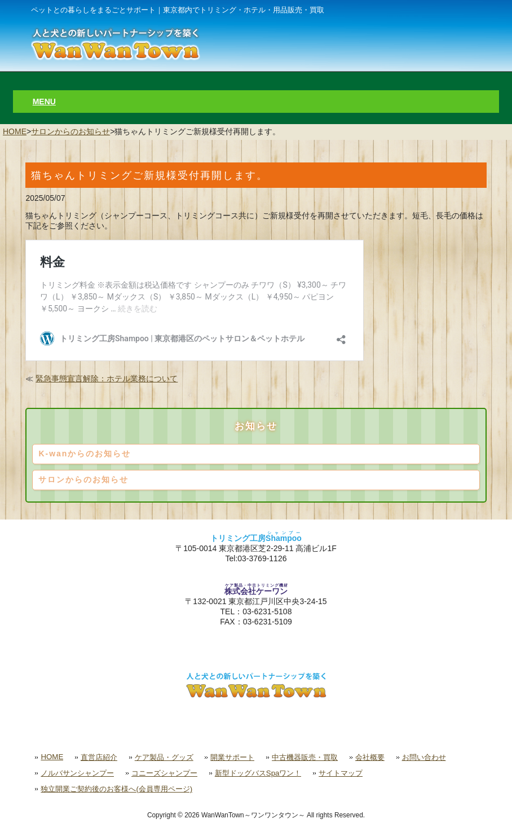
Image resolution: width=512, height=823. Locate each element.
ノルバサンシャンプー (77, 773)
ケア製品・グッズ (164, 757)
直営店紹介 (99, 757)
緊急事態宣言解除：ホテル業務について (107, 378)
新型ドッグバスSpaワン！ (258, 773)
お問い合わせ (424, 757)
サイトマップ (341, 773)
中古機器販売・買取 (305, 757)
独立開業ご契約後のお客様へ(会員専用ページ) (116, 789)
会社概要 (370, 757)
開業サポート (232, 757)
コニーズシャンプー (164, 773)
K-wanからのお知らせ (84, 453)
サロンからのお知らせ (70, 131)
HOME (15, 131)
